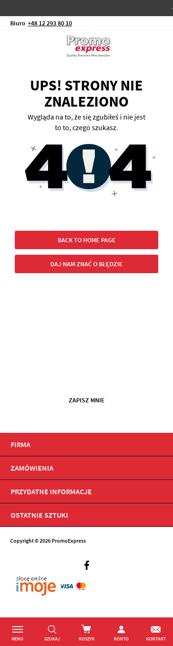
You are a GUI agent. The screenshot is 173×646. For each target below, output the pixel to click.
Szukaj (52, 639)
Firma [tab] (20, 444)
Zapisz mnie (87, 400)
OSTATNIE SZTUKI (39, 515)
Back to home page (87, 240)
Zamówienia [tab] (32, 468)
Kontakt (156, 639)
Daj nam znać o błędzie (86, 264)
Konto (121, 639)
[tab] (86, 515)
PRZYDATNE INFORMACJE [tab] (51, 491)
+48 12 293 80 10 (50, 23)
